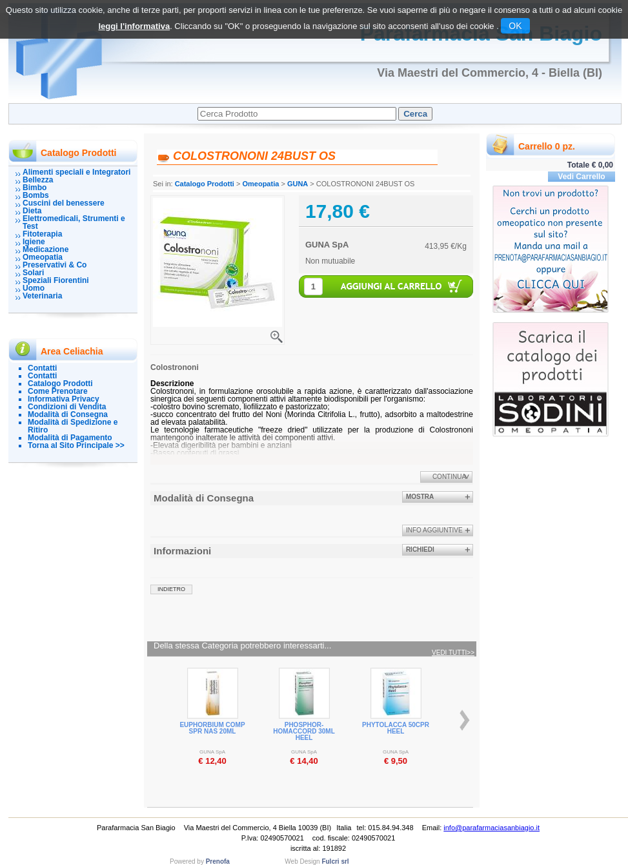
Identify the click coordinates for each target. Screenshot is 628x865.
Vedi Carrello (581, 176)
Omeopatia (43, 257)
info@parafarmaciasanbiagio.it (491, 827)
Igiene (34, 241)
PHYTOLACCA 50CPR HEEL (395, 728)
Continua (449, 476)
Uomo (34, 288)
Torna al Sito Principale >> (76, 445)
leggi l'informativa (134, 26)
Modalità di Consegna (68, 414)
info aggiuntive (434, 530)
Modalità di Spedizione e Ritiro (72, 426)
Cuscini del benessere (64, 203)
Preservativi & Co (54, 264)
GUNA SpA (327, 244)
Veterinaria (42, 295)
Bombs (36, 195)
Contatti (42, 368)
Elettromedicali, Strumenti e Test (74, 222)
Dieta (32, 210)
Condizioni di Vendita (67, 406)
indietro (171, 589)
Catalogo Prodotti (60, 383)
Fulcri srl (335, 861)
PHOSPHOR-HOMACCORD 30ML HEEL (304, 731)
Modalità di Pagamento (70, 437)
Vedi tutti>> (453, 653)
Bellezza (38, 179)
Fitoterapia (42, 233)
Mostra (420, 496)
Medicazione (45, 249)
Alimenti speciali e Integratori (76, 172)
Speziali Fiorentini (56, 280)
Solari (33, 272)
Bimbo (34, 187)
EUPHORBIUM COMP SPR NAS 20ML (212, 728)
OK (515, 26)
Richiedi (420, 549)
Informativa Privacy (63, 398)
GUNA (297, 184)
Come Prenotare (58, 391)
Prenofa (218, 861)
